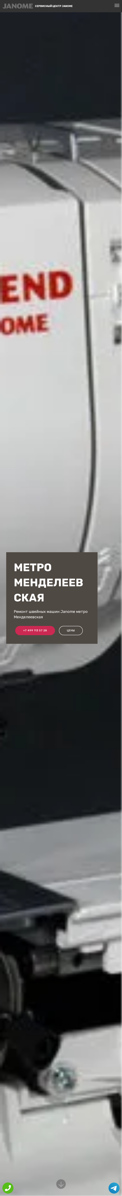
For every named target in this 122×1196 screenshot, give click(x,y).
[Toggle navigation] (117, 5)
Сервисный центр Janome (54, 6)
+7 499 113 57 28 (35, 630)
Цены (71, 630)
